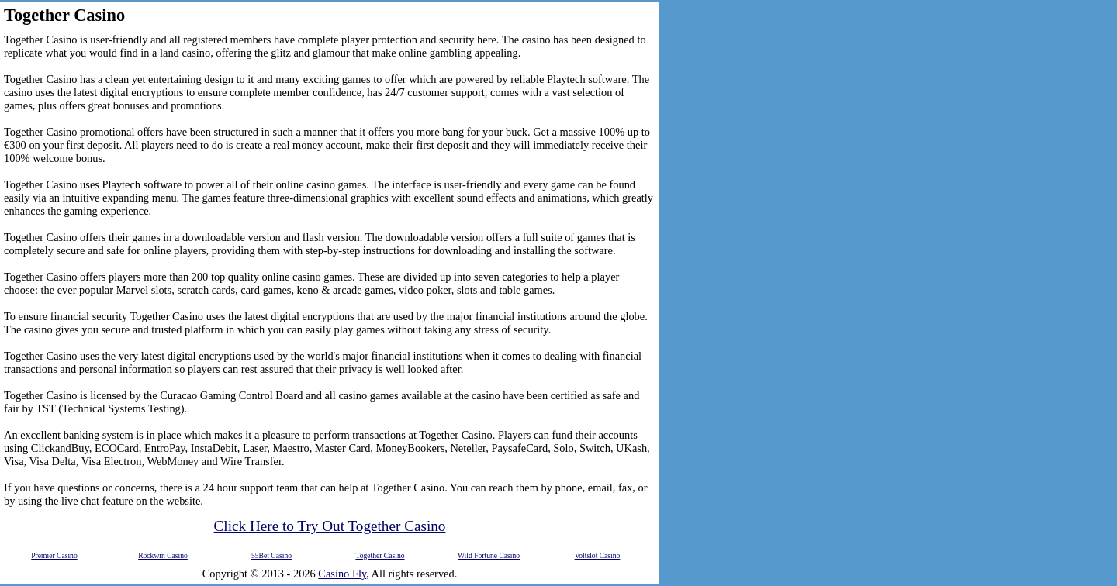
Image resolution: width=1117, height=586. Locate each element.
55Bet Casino (271, 555)
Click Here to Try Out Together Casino (330, 526)
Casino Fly (342, 573)
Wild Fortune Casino (489, 555)
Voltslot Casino (598, 555)
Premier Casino (54, 555)
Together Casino (379, 555)
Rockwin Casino (163, 555)
